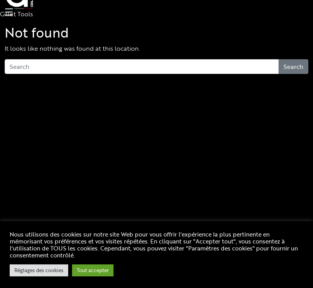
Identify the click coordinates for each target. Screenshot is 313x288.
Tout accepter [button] (93, 270)
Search (293, 66)
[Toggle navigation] (7, 12)
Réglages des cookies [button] (39, 270)
